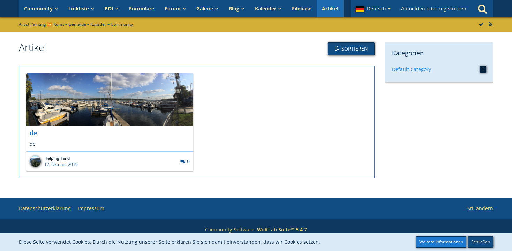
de (33, 133)
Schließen (480, 242)
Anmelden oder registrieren (433, 8)
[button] (373, 8)
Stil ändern (480, 208)
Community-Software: (256, 229)
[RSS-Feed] (490, 24)
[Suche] (482, 8)
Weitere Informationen (441, 242)
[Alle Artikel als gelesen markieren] (481, 24)
